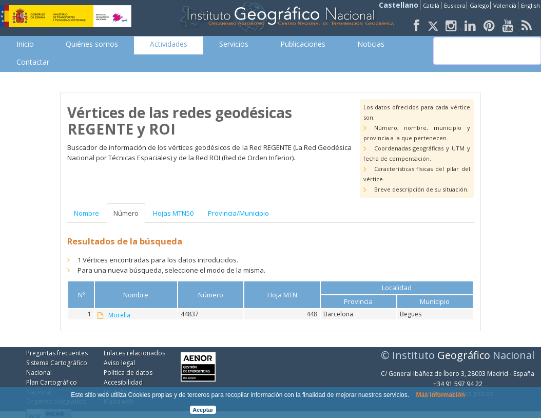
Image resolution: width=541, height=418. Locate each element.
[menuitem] (25, 44)
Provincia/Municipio (238, 213)
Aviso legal (119, 362)
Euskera (455, 5)
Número (126, 213)
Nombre (86, 213)
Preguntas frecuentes (57, 353)
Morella (119, 315)
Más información (440, 394)
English (530, 5)
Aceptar (202, 410)
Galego (479, 5)
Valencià (504, 5)
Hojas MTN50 (173, 213)
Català (431, 5)
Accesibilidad (123, 382)
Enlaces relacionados (134, 353)
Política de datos (128, 372)
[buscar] (486, 51)
